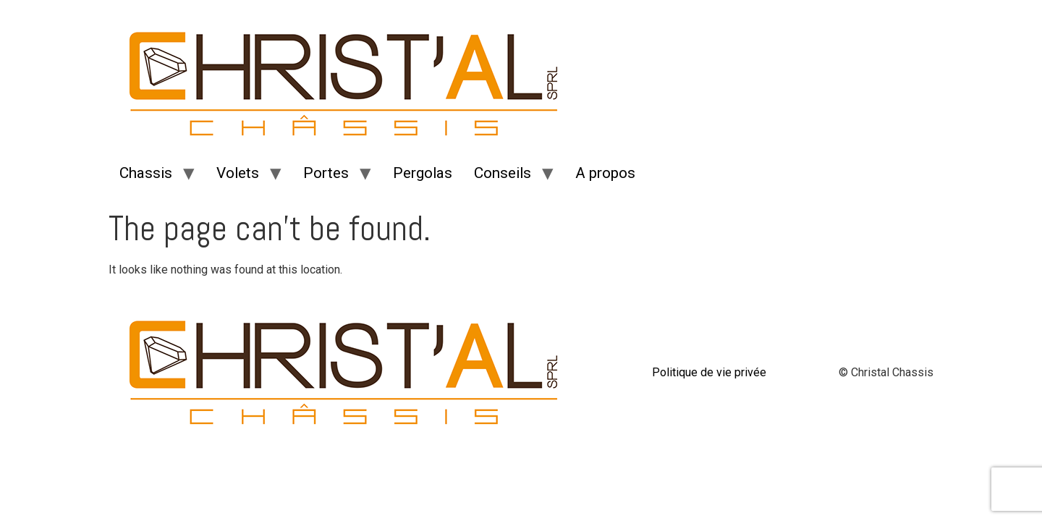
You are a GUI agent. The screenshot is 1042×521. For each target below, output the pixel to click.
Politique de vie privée (709, 372)
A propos (605, 173)
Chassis (145, 173)
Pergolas (422, 173)
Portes (326, 173)
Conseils (502, 173)
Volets (237, 173)
